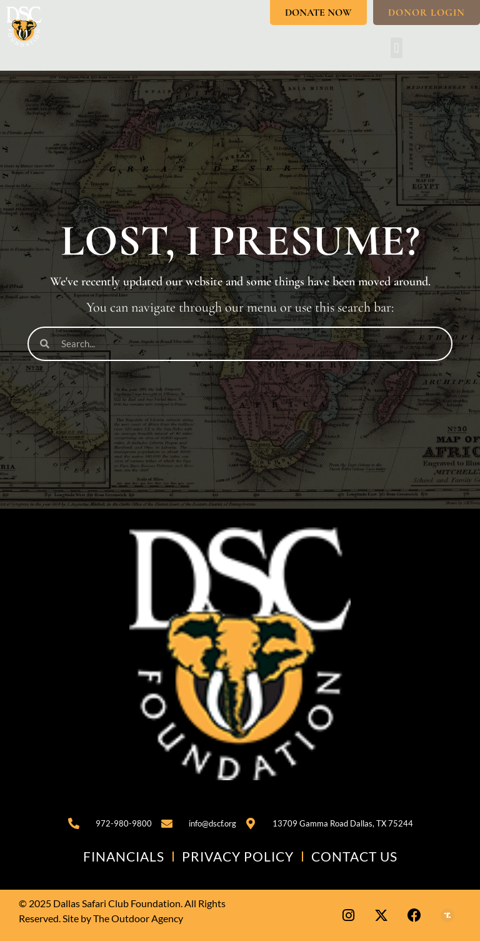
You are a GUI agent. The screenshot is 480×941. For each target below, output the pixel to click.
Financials (123, 856)
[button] (396, 48)
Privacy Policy (238, 856)
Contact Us (354, 856)
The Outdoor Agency (138, 918)
